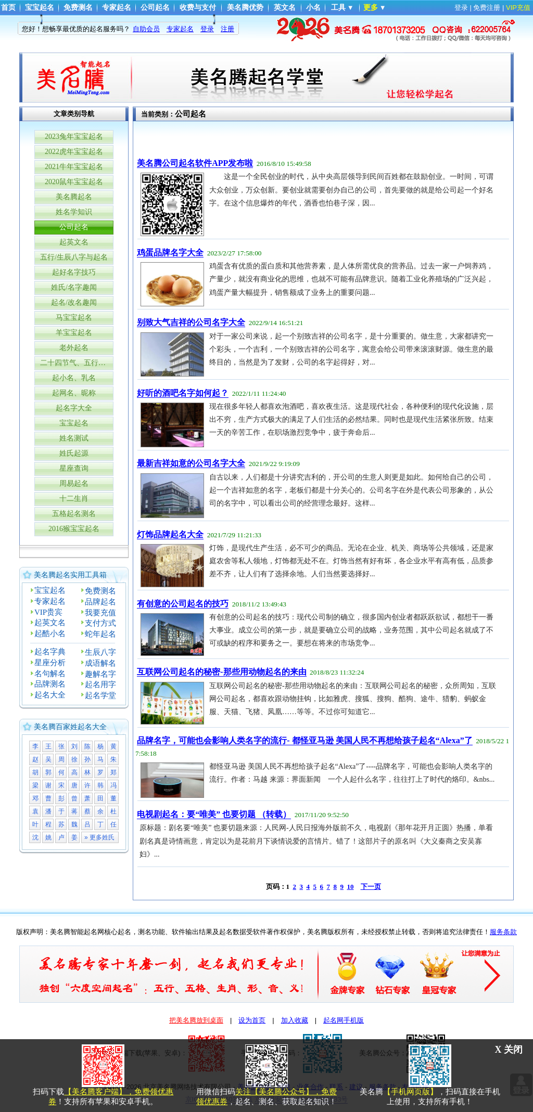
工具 (338, 7)
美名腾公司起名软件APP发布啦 (195, 163)
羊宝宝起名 (74, 333)
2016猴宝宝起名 (73, 529)
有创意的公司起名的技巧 (183, 603)
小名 (313, 7)
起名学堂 (100, 695)
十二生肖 (73, 498)
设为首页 (251, 1020)
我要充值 (100, 613)
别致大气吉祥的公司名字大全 (191, 322)
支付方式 (100, 623)
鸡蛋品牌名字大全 (170, 252)
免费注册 (486, 7)
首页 (8, 7)
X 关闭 (509, 1049)
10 (350, 886)
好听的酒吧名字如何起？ (183, 393)
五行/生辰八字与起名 (74, 257)
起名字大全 (74, 408)
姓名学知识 (74, 212)
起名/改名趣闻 (74, 302)
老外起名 (73, 348)
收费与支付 (198, 7)
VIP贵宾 (48, 612)
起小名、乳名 (74, 378)
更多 (370, 7)
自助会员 (146, 29)
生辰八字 (100, 652)
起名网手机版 (343, 1020)
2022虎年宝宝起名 (74, 152)
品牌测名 (50, 684)
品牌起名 (100, 602)
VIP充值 (518, 7)
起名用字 (100, 684)
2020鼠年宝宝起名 (74, 182)
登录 (461, 7)
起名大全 (50, 695)
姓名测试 (73, 438)
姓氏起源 (73, 453)
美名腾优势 (245, 7)
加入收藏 (294, 1020)
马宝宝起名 (74, 317)
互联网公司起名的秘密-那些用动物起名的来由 (221, 671)
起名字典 (50, 652)
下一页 (371, 886)
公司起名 (155, 7)
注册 (227, 29)
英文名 (285, 7)
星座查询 (73, 468)
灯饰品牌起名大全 (170, 534)
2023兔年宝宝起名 (74, 136)
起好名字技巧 (74, 272)
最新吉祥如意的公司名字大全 (191, 463)
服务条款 (503, 932)
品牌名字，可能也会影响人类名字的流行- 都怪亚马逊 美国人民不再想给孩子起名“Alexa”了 (304, 740)
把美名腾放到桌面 (196, 1020)
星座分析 (50, 662)
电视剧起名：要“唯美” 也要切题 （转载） (214, 814)
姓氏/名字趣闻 (74, 287)
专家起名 (116, 7)
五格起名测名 (74, 514)
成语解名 (100, 663)
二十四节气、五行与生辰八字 (76, 363)
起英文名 (73, 242)
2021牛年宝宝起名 (74, 167)
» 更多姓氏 (99, 837)
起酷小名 (50, 633)
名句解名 (50, 673)
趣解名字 (100, 674)
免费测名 (78, 7)
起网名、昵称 (74, 393)
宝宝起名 (39, 7)
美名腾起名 (74, 197)
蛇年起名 (100, 634)
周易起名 (73, 483)
